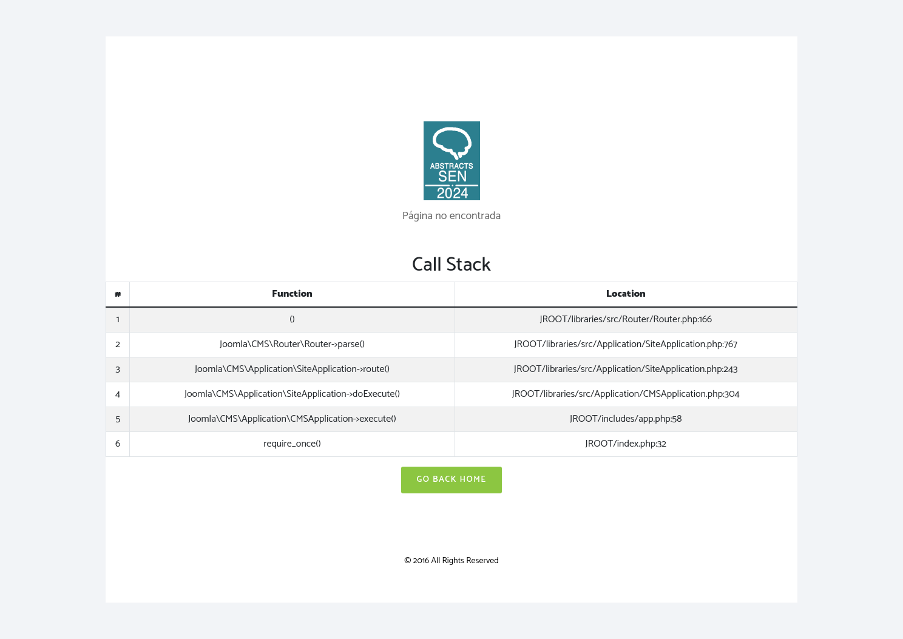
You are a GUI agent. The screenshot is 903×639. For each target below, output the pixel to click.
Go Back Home (451, 480)
